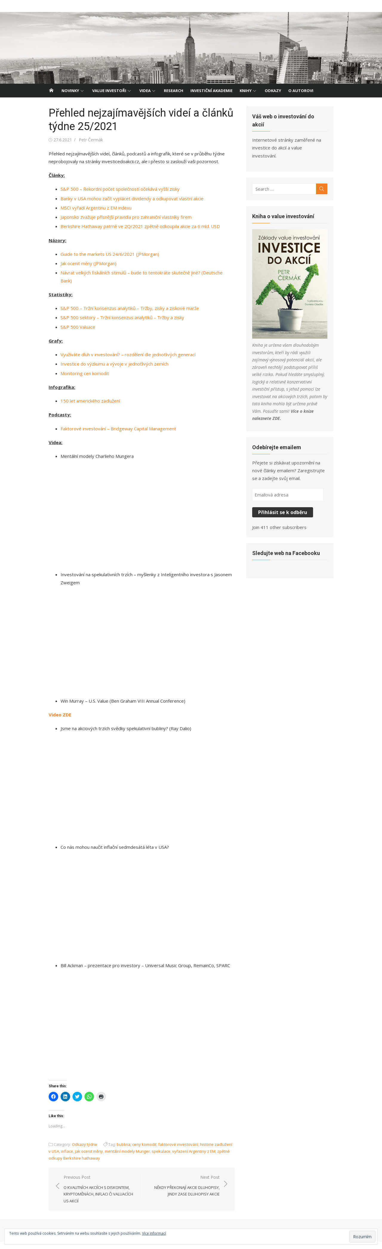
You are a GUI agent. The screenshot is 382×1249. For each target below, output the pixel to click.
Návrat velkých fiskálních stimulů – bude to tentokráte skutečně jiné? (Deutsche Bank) (144, 273)
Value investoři (109, 90)
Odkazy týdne (80, 1151)
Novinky (70, 90)
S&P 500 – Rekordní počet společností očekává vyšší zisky (116, 189)
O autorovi (300, 90)
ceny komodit (140, 1151)
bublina (120, 1151)
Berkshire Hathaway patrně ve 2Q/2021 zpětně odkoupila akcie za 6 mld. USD (136, 226)
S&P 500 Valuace (74, 319)
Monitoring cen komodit (81, 365)
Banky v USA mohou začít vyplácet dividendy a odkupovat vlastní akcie (128, 198)
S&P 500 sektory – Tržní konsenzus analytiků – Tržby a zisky (118, 310)
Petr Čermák (87, 140)
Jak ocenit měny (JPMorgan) (85, 263)
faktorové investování (174, 1151)
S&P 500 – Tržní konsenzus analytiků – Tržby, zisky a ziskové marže (126, 300)
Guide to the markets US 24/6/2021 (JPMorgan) (106, 254)
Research (173, 90)
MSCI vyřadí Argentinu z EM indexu (92, 208)
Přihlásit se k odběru (284, 492)
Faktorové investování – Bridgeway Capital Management (114, 421)
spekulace (154, 1158)
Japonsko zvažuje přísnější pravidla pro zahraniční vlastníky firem (122, 217)
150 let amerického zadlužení (86, 393)
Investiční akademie (211, 90)
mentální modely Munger (120, 1158)
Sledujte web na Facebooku (287, 533)
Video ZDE (56, 713)
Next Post (184, 1192)
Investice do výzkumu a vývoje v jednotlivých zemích (110, 356)
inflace (60, 1158)
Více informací (154, 1233)
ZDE (313, 399)
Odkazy (273, 90)
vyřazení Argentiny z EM (187, 1158)
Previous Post (97, 1196)
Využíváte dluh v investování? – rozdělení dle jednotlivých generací (124, 347)
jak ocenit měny (82, 1158)
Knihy (246, 90)
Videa (145, 90)
